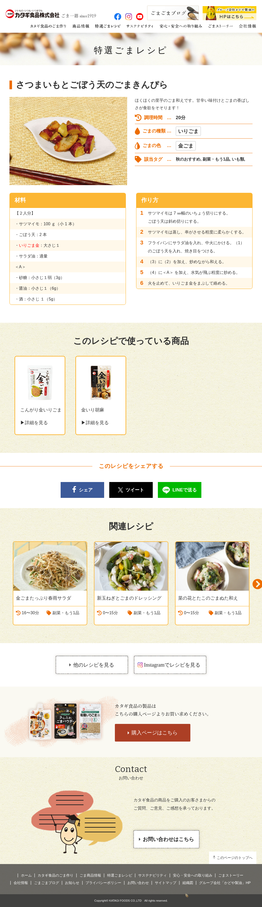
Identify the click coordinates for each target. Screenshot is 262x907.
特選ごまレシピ (131, 50)
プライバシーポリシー (103, 883)
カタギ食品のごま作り (55, 875)
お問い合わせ (138, 883)
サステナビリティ (152, 875)
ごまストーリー (230, 875)
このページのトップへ (235, 858)
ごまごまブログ (46, 883)
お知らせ (72, 883)
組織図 (187, 883)
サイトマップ (165, 883)
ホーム (26, 875)
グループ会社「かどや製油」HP (224, 883)
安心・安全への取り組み (192, 875)
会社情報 (21, 883)
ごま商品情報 (90, 875)
